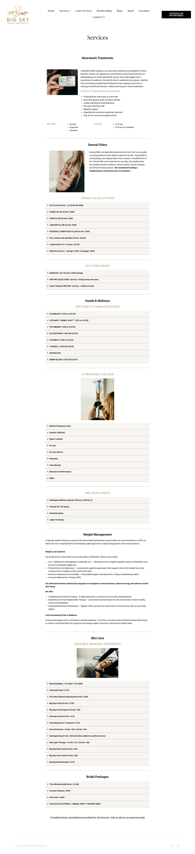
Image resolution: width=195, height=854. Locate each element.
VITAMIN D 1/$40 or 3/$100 (61, 340)
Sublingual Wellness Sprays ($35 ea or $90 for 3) (70, 500)
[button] (97, 205)
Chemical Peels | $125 (59, 690)
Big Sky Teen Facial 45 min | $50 (63, 755)
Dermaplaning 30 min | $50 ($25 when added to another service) (77, 736)
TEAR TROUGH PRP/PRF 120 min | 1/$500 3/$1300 (71, 286)
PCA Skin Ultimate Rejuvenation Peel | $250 (68, 697)
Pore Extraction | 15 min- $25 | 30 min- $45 (68, 729)
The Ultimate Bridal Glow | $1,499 (64, 784)
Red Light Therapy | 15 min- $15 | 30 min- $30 (69, 742)
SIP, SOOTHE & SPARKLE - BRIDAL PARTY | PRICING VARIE (75, 804)
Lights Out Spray (56, 520)
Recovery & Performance (60, 472)
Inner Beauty (55, 465)
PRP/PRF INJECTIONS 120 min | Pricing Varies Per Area (73, 279)
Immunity (53, 458)
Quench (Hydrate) (57, 432)
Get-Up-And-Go (56, 452)
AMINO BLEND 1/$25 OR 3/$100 (63, 359)
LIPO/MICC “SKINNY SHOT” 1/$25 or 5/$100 (68, 320)
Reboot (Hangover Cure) (60, 426)
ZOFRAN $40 (55, 353)
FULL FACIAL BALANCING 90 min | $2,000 (67, 238)
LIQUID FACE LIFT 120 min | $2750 (64, 244)
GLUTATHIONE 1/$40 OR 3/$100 (63, 333)
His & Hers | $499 (56, 797)
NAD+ (51, 478)
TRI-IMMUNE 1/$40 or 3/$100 (62, 327)
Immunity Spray (56, 513)
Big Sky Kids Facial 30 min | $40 (63, 749)
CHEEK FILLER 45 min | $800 (61, 212)
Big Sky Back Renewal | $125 (62, 762)
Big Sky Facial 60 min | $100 (61, 703)
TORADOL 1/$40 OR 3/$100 (61, 346)
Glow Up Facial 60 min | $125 (62, 716)
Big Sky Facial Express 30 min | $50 (64, 710)
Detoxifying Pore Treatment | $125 (64, 723)
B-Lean (52, 445)
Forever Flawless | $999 (59, 791)
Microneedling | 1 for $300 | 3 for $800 (66, 684)
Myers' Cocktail (56, 439)
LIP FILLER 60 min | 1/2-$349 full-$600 (66, 205)
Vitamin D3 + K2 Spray (59, 507)
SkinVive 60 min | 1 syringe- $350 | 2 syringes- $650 (72, 251)
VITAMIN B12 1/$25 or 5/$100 (62, 314)
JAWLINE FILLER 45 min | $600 (63, 225)
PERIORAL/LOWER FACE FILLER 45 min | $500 (69, 231)
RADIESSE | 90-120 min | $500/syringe (66, 273)
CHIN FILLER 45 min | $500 (61, 218)
